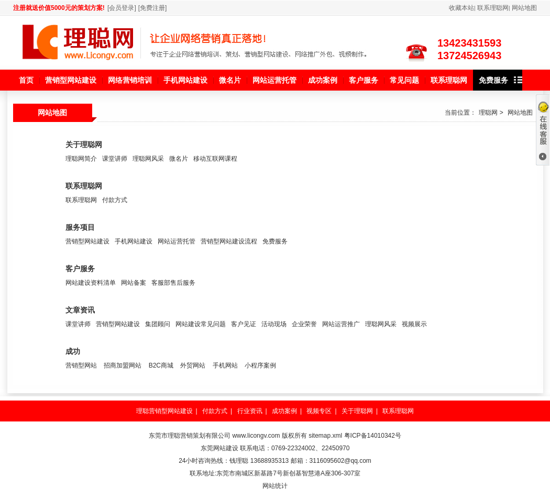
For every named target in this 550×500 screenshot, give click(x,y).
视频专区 (319, 411)
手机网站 (225, 365)
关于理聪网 (357, 411)
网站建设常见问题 (200, 324)
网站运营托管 (176, 241)
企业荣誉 (304, 324)
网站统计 (275, 486)
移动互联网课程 (215, 158)
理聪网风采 (148, 158)
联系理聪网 (493, 8)
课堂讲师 (114, 158)
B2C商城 (161, 365)
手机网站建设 (133, 241)
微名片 (178, 158)
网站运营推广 (341, 324)
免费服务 (275, 241)
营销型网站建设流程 (229, 241)
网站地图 (524, 8)
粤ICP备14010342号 (372, 435)
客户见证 (243, 324)
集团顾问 (157, 324)
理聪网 (488, 112)
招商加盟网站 (122, 365)
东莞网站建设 (219, 448)
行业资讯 (249, 411)
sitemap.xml (325, 435)
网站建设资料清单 (90, 282)
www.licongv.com (256, 435)
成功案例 (284, 411)
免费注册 (152, 8)
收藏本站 (461, 8)
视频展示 (414, 324)
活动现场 (274, 324)
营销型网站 (81, 365)
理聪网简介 (81, 158)
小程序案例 (260, 365)
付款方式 (114, 200)
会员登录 (121, 8)
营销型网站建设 (87, 241)
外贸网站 (192, 365)
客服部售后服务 (173, 282)
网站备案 (133, 282)
